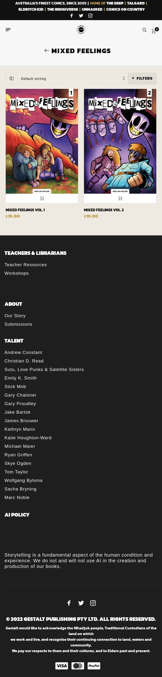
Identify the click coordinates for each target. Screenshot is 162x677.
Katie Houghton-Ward (28, 437)
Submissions (18, 324)
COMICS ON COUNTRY (125, 9)
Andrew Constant (23, 352)
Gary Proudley (20, 403)
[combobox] (73, 78)
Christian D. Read (24, 360)
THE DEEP (114, 3)
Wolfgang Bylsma (24, 480)
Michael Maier (20, 446)
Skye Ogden (18, 463)
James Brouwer (21, 420)
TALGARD (136, 3)
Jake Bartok (18, 412)
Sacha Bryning (21, 488)
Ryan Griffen (18, 454)
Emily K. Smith (21, 377)
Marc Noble (17, 497)
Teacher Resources (26, 264)
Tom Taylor (16, 471)
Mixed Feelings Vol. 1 (25, 210)
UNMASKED (92, 9)
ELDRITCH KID (31, 9)
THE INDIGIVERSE (62, 9)
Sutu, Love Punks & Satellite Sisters (44, 369)
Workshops (17, 273)
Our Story (15, 315)
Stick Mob (15, 386)
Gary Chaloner (21, 395)
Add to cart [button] (42, 198)
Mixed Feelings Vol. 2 (104, 210)
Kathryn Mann (20, 429)
